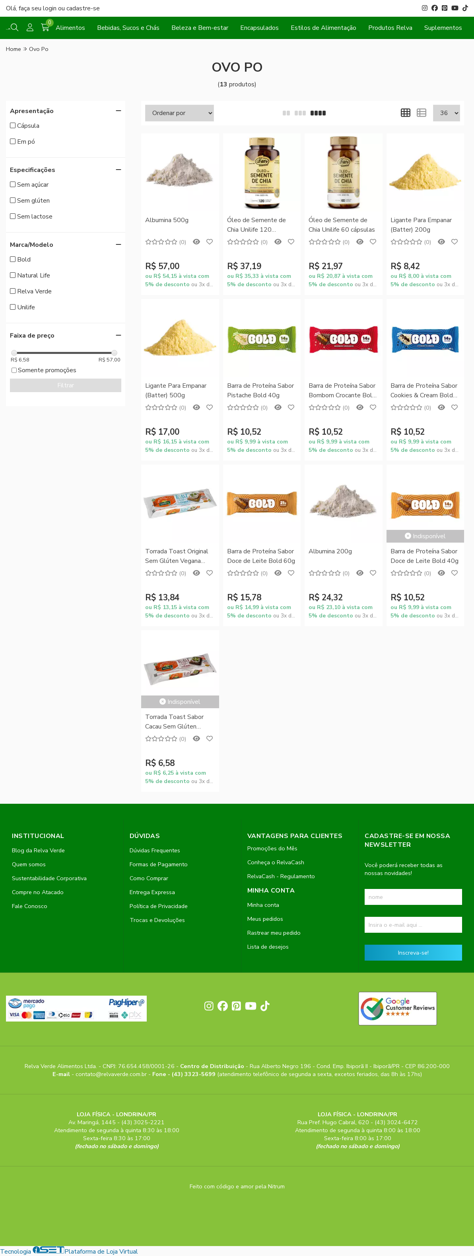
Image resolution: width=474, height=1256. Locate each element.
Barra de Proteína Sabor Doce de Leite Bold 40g (424, 556)
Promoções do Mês (272, 848)
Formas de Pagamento (159, 864)
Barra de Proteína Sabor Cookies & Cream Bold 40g (423, 391)
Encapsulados (259, 27)
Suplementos (443, 27)
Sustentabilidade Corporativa (49, 878)
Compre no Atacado (38, 892)
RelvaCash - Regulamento (281, 876)
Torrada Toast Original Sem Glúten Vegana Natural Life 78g (176, 556)
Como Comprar (149, 878)
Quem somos (29, 864)
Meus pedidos (265, 919)
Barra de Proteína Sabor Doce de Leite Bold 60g (261, 556)
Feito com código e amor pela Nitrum (237, 1186)
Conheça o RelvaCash (275, 862)
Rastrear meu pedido (274, 933)
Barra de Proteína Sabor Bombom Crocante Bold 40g (342, 391)
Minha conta (263, 905)
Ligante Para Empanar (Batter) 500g (175, 390)
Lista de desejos (268, 947)
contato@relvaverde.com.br (112, 1074)
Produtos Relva (390, 27)
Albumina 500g (166, 220)
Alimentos (70, 27)
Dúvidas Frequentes (155, 850)
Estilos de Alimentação (323, 27)
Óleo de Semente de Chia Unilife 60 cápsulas (342, 225)
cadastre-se (83, 8)
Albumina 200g (330, 551)
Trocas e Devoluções (157, 920)
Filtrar (65, 385)
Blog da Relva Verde (38, 850)
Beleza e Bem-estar (199, 27)
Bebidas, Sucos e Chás (128, 27)
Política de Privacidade (159, 906)
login (50, 8)
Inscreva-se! (413, 953)
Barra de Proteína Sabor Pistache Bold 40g (260, 390)
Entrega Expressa (152, 892)
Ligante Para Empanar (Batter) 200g (421, 225)
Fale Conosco (29, 906)
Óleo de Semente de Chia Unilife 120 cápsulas (256, 225)
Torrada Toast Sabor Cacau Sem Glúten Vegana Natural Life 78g (179, 722)
